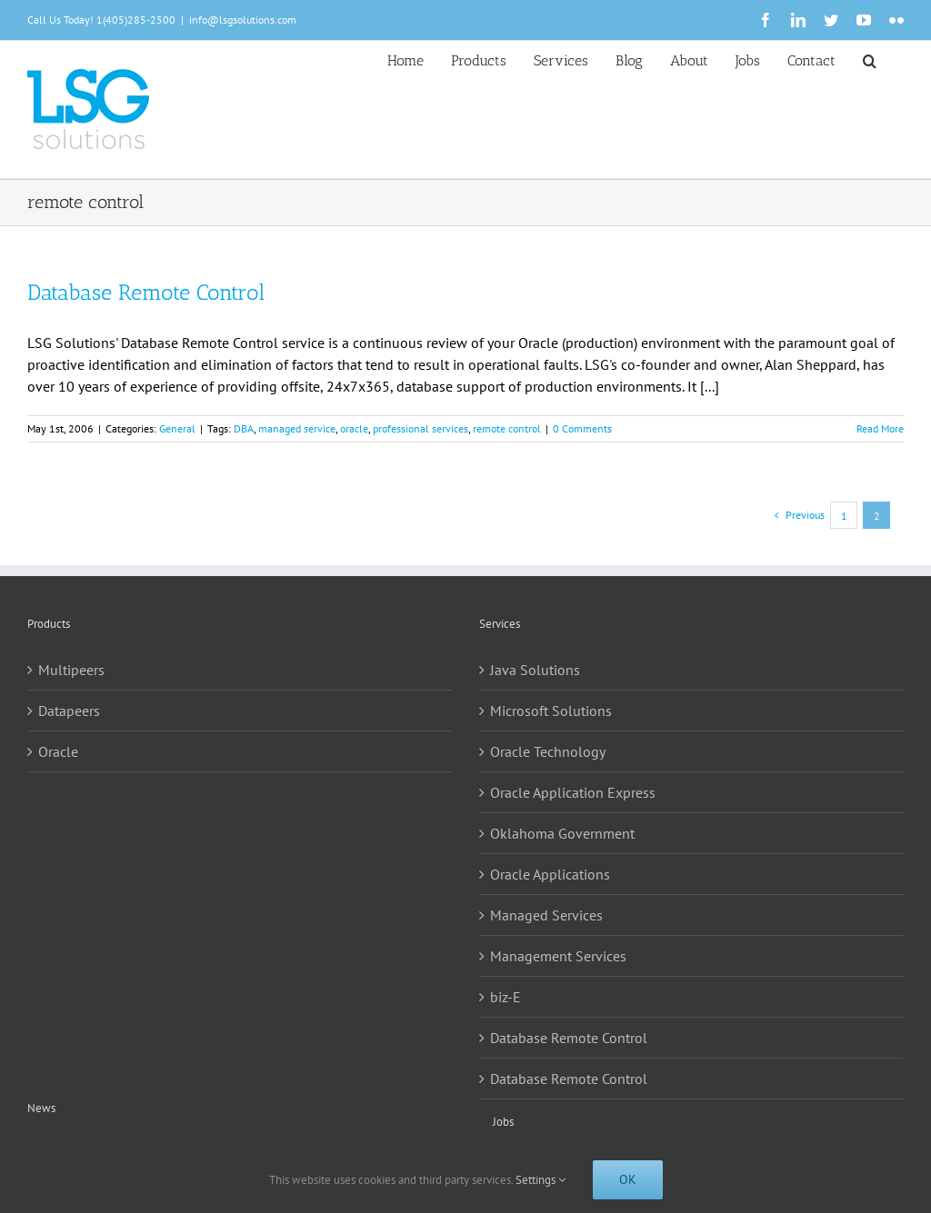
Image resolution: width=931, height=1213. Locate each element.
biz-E (505, 997)
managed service (296, 428)
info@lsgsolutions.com (242, 19)
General (177, 428)
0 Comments (582, 428)
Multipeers (71, 670)
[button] (869, 59)
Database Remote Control (146, 292)
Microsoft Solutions (551, 710)
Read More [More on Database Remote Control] (880, 428)
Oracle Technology (548, 751)
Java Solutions (535, 670)
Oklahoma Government (562, 833)
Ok (627, 1179)
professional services (420, 428)
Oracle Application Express (573, 792)
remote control (507, 428)
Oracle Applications (550, 874)
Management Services (558, 956)
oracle (354, 428)
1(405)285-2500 (135, 19)
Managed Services (546, 915)
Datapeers (69, 710)
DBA (244, 428)
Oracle (58, 751)
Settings (541, 1180)
